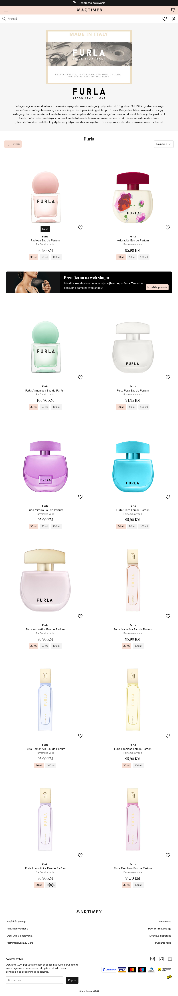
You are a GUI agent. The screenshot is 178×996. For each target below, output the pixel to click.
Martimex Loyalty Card (20, 943)
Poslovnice (165, 921)
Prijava (72, 980)
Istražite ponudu (157, 287)
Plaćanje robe (163, 943)
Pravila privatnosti (17, 928)
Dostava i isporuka (160, 935)
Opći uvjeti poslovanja (20, 935)
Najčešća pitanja (16, 921)
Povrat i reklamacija (159, 928)
